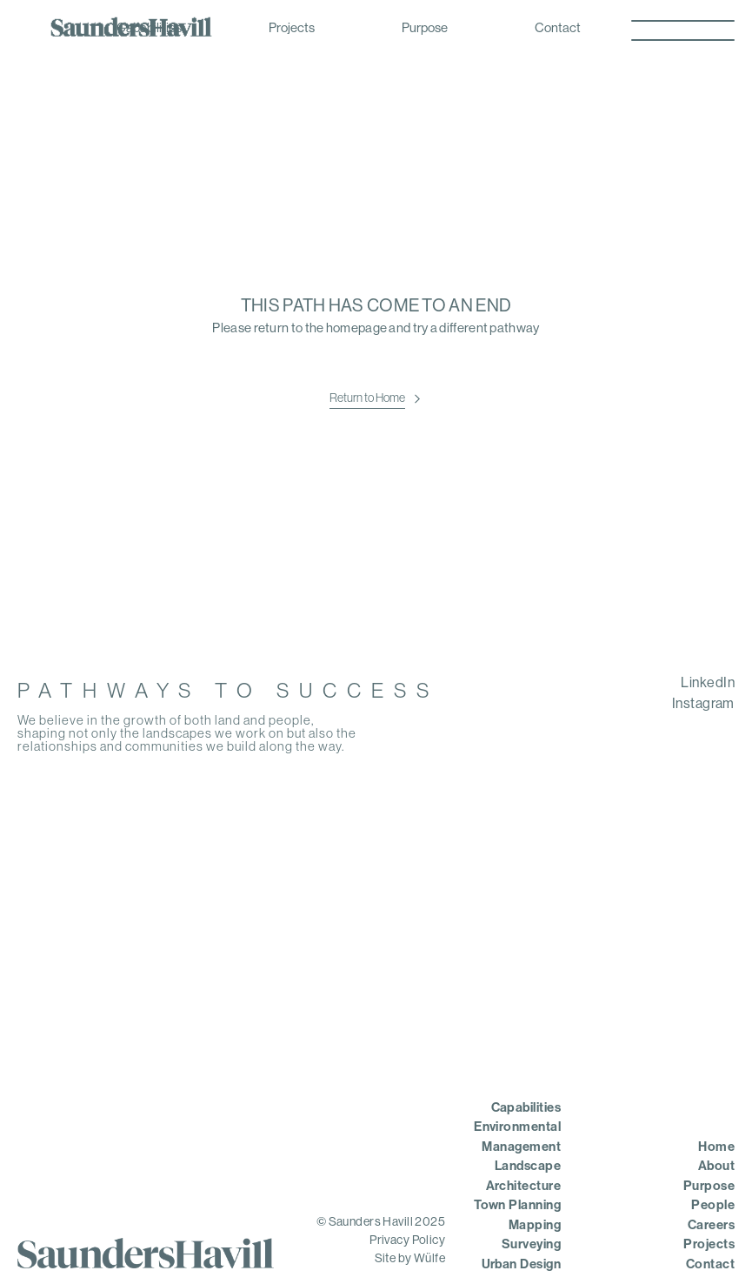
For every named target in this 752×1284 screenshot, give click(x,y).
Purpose (425, 29)
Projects (292, 29)
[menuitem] (615, 683)
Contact (558, 29)
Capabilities (149, 29)
